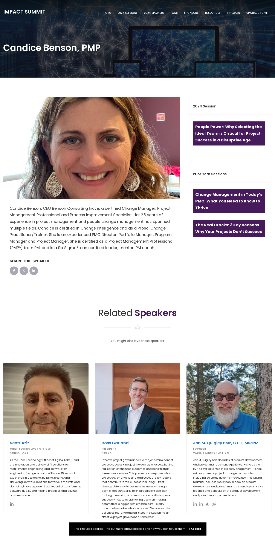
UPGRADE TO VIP (257, 13)
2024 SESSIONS (128, 13)
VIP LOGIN (233, 13)
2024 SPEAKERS (154, 13)
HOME (107, 13)
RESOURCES (213, 13)
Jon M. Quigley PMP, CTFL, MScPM (227, 443)
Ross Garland (116, 443)
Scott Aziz (20, 443)
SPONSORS (191, 13)
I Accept (195, 529)
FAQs (174, 13)
